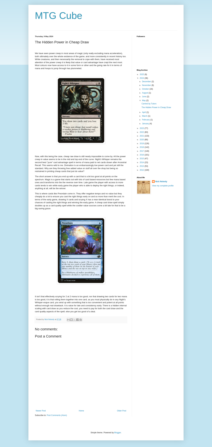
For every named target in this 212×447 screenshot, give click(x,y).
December (147, 81)
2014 (142, 162)
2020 (142, 139)
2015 (142, 158)
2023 (142, 128)
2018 (142, 147)
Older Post (121, 411)
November (147, 85)
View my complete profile (163, 186)
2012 (142, 170)
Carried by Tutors (149, 104)
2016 (142, 155)
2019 (142, 143)
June (144, 96)
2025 (142, 74)
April (144, 112)
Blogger (117, 432)
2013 (142, 166)
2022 (142, 132)
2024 (142, 78)
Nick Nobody (161, 181)
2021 (142, 136)
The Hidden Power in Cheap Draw (156, 107)
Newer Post (41, 411)
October (145, 89)
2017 (142, 151)
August (145, 93)
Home (81, 411)
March (145, 116)
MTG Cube (58, 15)
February (146, 120)
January (145, 123)
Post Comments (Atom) (57, 415)
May (144, 100)
